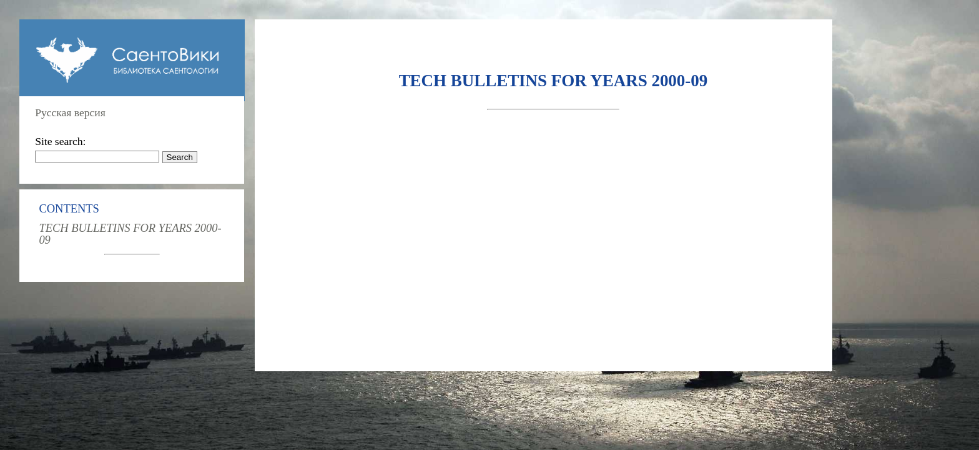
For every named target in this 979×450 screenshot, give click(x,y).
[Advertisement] (553, 216)
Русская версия (70, 112)
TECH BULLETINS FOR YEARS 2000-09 (130, 233)
